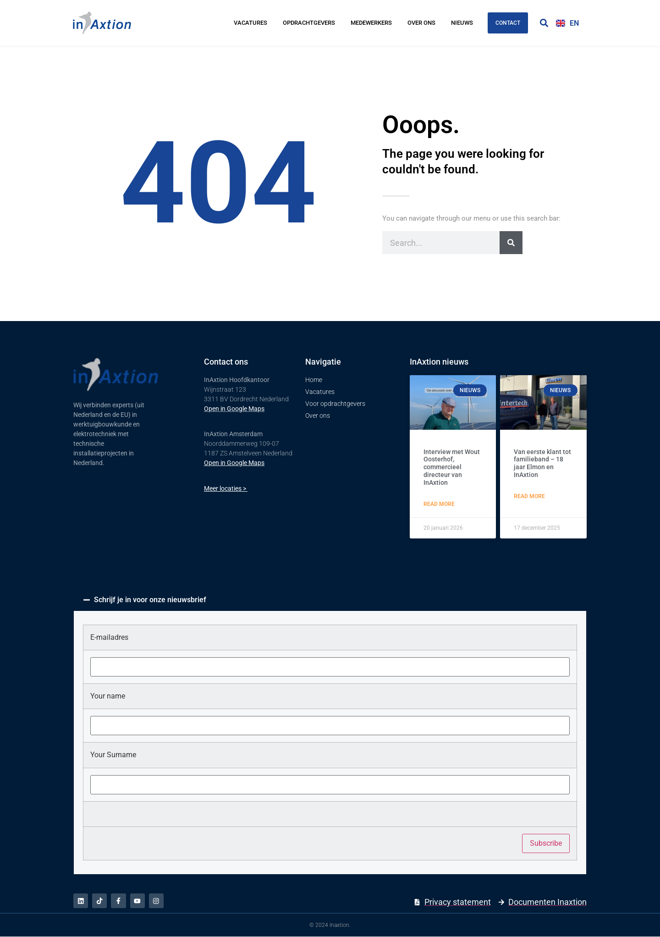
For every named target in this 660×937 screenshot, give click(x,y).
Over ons (421, 22)
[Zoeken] (511, 242)
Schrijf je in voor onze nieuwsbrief (150, 599)
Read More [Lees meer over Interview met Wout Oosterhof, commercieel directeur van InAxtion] (439, 504)
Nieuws (462, 22)
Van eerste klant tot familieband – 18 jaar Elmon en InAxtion (542, 463)
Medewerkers (371, 22)
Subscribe (546, 843)
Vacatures (250, 22)
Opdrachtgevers (309, 22)
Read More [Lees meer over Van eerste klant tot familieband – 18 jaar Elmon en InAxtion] (529, 496)
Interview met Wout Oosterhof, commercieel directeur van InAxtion (452, 467)
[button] (543, 23)
